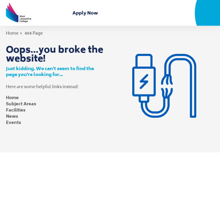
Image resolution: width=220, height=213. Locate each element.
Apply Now (86, 13)
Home (12, 33)
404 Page (34, 33)
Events (13, 122)
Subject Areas (21, 103)
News (12, 116)
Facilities (15, 110)
